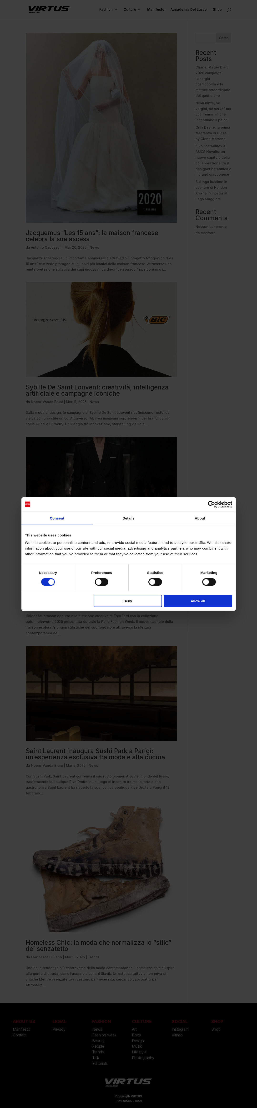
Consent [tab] (57, 518)
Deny (127, 601)
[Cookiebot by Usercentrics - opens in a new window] (211, 504)
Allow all (198, 601)
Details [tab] (129, 518)
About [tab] (200, 518)
